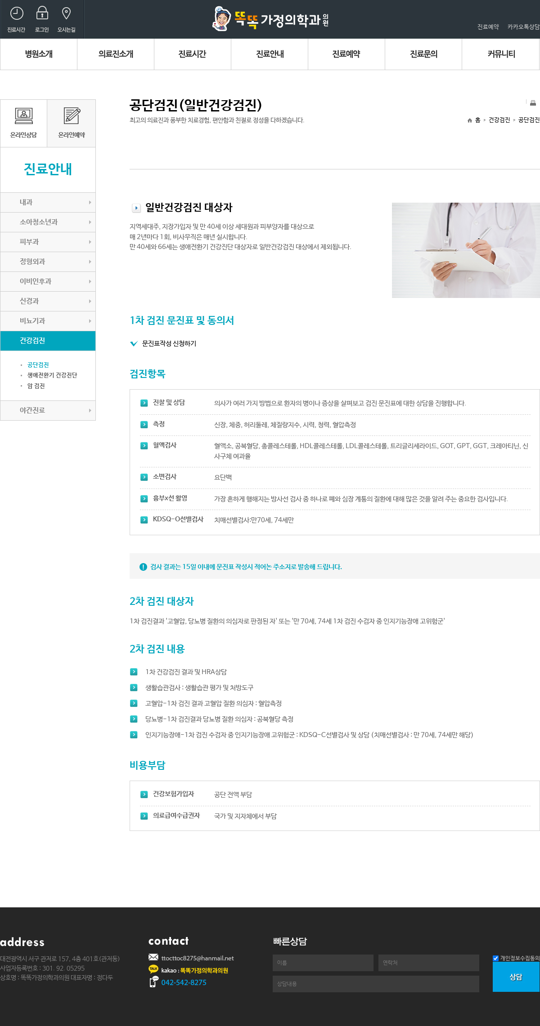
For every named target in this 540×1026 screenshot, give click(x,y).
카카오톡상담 (524, 27)
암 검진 (36, 386)
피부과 (29, 242)
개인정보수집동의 (520, 958)
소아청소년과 (39, 222)
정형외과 (32, 262)
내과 (26, 202)
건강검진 (499, 120)
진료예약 (488, 27)
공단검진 (38, 365)
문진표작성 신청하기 (169, 343)
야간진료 (32, 410)
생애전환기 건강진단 (52, 375)
